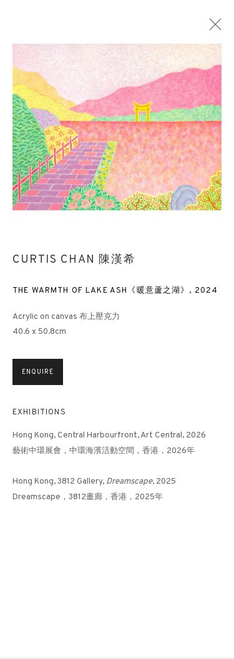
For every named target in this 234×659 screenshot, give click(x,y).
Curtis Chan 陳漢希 (73, 265)
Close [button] (215, 28)
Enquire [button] (38, 378)
